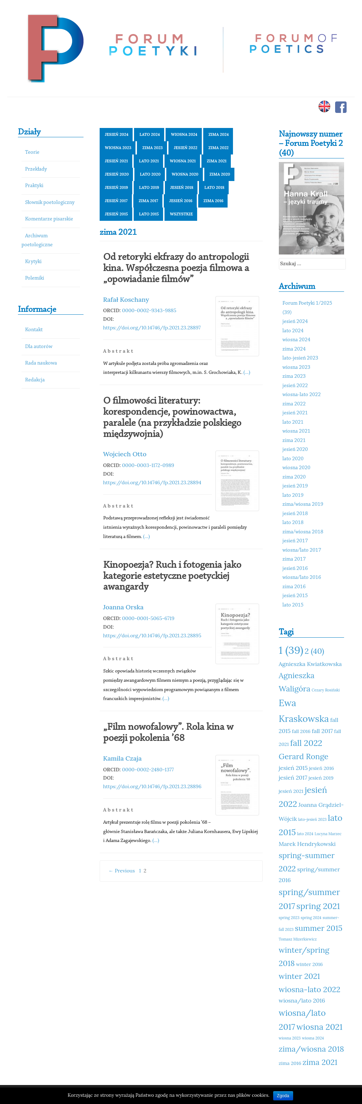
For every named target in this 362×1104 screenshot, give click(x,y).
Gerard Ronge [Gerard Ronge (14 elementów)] (304, 756)
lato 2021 (149, 160)
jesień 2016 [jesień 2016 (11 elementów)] (321, 768)
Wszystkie (181, 213)
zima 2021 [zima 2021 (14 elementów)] (320, 1062)
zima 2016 (213, 200)
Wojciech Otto (125, 454)
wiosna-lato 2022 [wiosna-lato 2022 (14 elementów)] (309, 989)
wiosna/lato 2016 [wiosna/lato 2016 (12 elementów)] (302, 1000)
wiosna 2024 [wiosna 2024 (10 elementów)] (313, 1038)
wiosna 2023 (118, 147)
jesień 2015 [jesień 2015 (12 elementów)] (293, 767)
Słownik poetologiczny (50, 202)
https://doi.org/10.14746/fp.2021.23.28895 (152, 635)
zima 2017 (148, 200)
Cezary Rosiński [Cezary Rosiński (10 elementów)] (326, 690)
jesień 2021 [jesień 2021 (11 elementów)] (291, 791)
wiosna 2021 (183, 160)
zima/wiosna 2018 (302, 532)
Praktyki (34, 186)
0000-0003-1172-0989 (148, 465)
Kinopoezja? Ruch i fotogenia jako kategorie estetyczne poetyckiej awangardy (172, 576)
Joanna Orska (123, 607)
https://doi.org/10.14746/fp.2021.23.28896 (152, 786)
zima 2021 (217, 160)
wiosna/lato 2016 (301, 577)
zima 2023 (152, 147)
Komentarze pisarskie (49, 219)
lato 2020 (150, 174)
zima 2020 (220, 174)
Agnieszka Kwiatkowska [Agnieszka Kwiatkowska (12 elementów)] (310, 663)
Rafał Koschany (126, 299)
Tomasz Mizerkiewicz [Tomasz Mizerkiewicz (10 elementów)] (298, 939)
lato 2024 (149, 134)
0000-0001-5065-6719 (148, 618)
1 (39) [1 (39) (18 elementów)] (291, 650)
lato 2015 (149, 213)
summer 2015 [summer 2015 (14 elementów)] (319, 928)
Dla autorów (38, 346)
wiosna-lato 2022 (301, 395)
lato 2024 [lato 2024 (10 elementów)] (305, 833)
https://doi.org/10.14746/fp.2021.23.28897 (152, 327)
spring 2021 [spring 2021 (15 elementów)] (318, 906)
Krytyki (33, 262)
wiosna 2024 (184, 134)
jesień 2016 (180, 200)
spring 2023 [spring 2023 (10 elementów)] (289, 917)
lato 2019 (149, 187)
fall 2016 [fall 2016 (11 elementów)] (301, 731)
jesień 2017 (116, 200)
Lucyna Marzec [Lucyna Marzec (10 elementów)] (328, 833)
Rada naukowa (41, 363)
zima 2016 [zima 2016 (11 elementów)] (290, 1063)
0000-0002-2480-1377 (148, 769)
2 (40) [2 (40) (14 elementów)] (314, 651)
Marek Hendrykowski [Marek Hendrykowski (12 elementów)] (307, 843)
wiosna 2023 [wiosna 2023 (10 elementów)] (290, 1038)
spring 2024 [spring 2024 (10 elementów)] (311, 917)
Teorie (32, 152)
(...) (246, 372)
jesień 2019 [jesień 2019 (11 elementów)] (321, 778)
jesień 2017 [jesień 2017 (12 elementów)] (293, 777)
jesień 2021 (116, 160)
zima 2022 (219, 147)
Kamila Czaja (122, 758)
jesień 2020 (117, 174)
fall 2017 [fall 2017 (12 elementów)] (322, 730)
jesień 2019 (116, 187)
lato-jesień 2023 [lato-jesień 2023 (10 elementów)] (312, 819)
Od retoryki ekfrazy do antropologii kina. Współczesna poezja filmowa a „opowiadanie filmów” (176, 268)
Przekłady (36, 169)
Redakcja (35, 380)
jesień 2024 (117, 134)
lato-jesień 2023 (300, 358)
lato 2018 (214, 187)
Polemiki (34, 278)
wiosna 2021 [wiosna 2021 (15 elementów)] (319, 1027)
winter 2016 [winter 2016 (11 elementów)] (309, 964)
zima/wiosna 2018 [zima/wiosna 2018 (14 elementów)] (311, 1049)
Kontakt (34, 330)
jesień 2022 (185, 147)
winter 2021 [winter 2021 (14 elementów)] (299, 976)
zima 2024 (219, 134)
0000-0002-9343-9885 (149, 310)
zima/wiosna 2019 (302, 504)
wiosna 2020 (185, 174)
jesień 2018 (182, 187)
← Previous (122, 870)
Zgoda (283, 1095)
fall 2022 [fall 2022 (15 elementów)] (306, 743)
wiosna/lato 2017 (301, 550)
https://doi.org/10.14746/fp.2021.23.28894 (152, 482)
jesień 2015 (116, 213)
